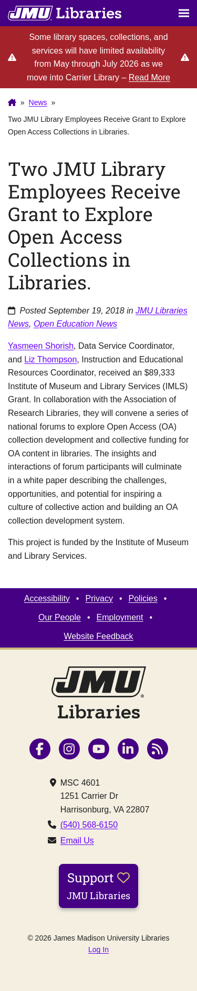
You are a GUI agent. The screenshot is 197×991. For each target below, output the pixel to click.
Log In (98, 949)
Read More (149, 77)
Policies (143, 598)
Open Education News (75, 323)
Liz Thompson (50, 359)
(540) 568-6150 (89, 824)
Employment (120, 617)
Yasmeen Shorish (41, 345)
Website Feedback (98, 636)
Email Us (77, 840)
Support (98, 885)
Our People (59, 617)
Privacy (98, 598)
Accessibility (47, 598)
